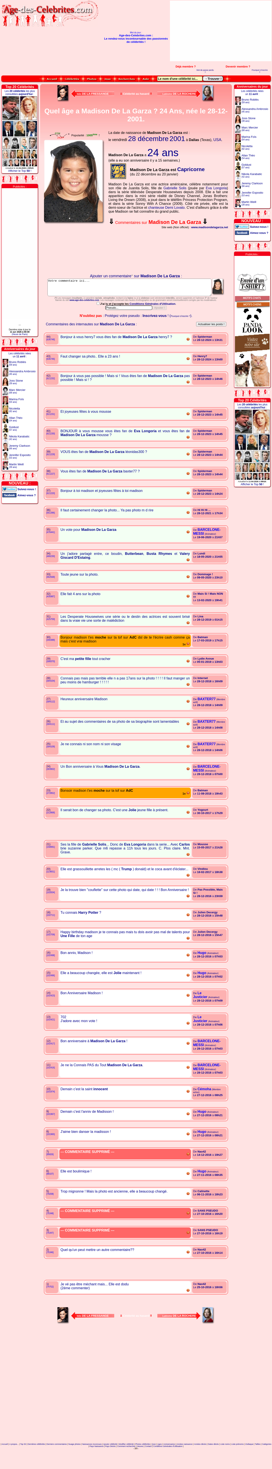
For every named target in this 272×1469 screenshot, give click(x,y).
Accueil (5, 1463)
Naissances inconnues (92, 1463)
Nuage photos (74, 1463)
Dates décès (213, 1463)
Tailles (257, 1463)
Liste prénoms (237, 1463)
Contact (148, 1465)
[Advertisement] (222, 31)
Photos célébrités (142, 1463)
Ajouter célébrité (110, 1463)
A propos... (14, 1463)
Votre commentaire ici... (136, 289)
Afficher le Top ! (19, 170)
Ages (159, 1463)
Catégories (267, 1463)
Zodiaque (249, 1463)
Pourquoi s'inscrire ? (260, 71)
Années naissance (185, 1463)
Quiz (154, 1463)
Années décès (200, 1463)
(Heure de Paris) (20, 334)
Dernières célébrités (36, 1463)
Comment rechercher (126, 1465)
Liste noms (225, 1463)
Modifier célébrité (126, 1463)
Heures (140, 1465)
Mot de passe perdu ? (205, 71)
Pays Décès (110, 1465)
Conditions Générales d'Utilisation (153, 323)
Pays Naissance (97, 1465)
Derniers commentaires (57, 1463)
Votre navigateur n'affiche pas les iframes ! (74, 249)
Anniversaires (169, 1463)
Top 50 (23, 1463)
